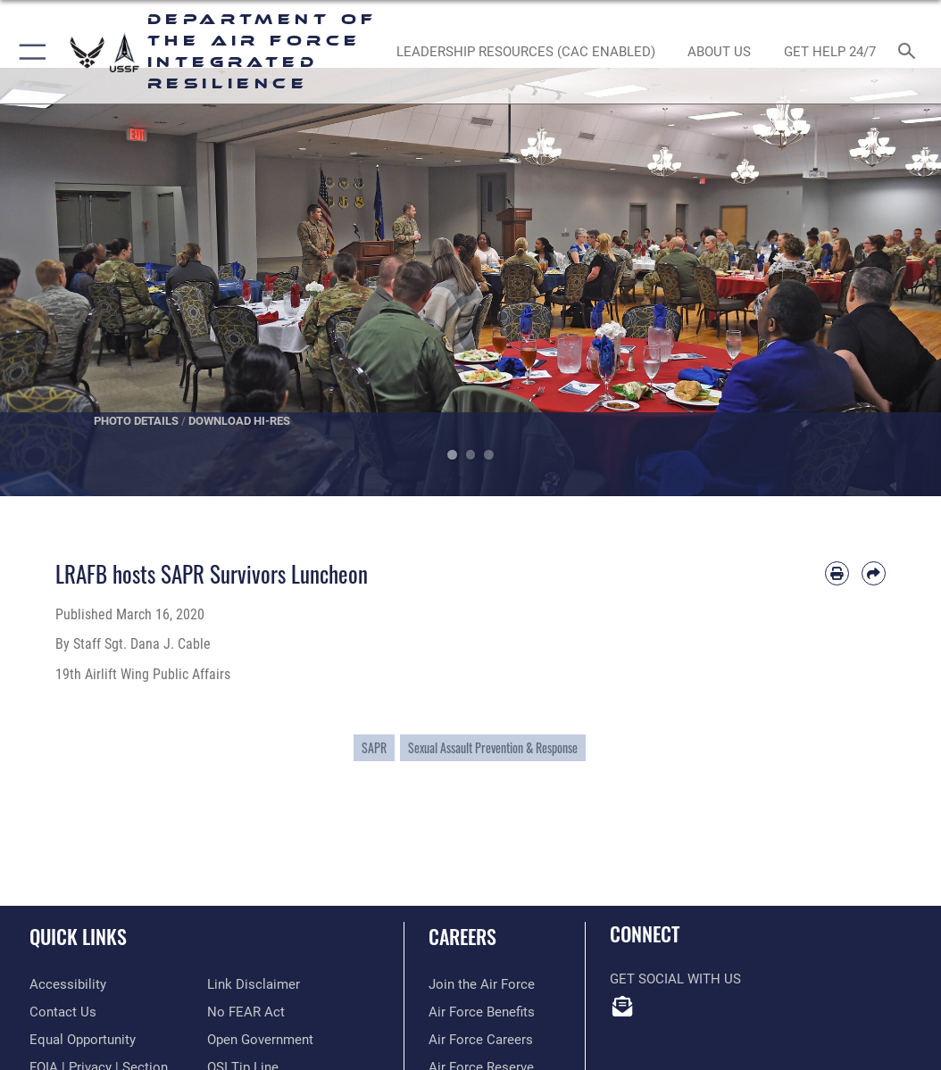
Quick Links (78, 936)
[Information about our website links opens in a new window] (253, 984)
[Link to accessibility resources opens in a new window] (67, 984)
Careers (462, 936)
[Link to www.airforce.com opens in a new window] (482, 984)
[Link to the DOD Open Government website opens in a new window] (260, 1040)
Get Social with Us (675, 979)
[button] (29, 52)
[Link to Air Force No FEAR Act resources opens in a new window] (246, 1012)
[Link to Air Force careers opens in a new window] (481, 1040)
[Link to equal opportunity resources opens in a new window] (82, 1040)
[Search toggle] (910, 52)
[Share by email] (874, 573)
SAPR (374, 748)
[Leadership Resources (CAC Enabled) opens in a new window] (525, 51)
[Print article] (837, 573)
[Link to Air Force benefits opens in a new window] (482, 1012)
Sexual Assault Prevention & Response (493, 748)
